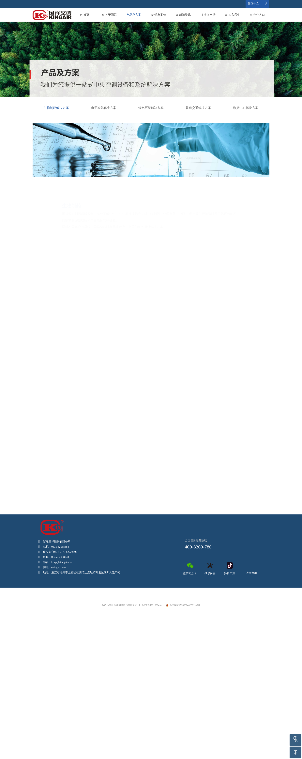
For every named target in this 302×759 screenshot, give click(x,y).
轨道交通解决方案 (198, 108)
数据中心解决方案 (245, 108)
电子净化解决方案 (103, 108)
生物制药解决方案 (56, 108)
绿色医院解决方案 (151, 108)
